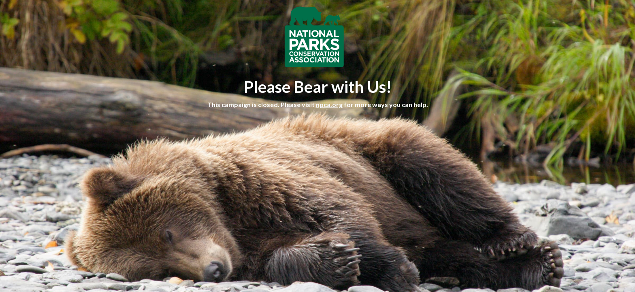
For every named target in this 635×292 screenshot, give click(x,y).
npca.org (329, 104)
